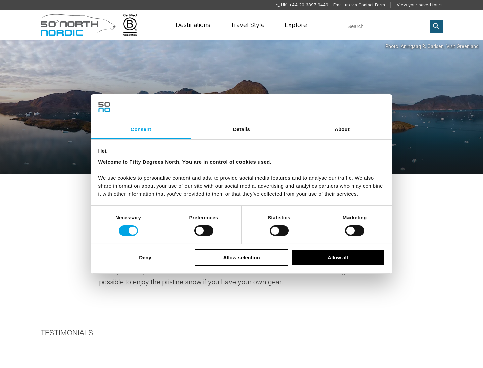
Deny (145, 257)
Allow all (338, 257)
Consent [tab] (141, 129)
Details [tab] (241, 129)
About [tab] (342, 129)
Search (436, 26)
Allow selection (241, 257)
